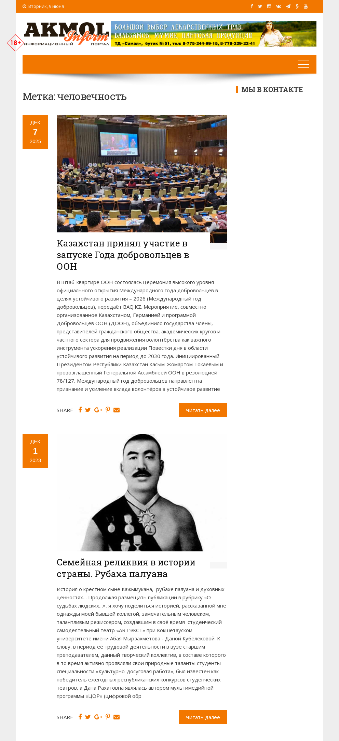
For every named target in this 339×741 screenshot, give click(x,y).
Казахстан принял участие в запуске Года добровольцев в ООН (123, 254)
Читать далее (203, 410)
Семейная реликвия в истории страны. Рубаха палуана (126, 567)
